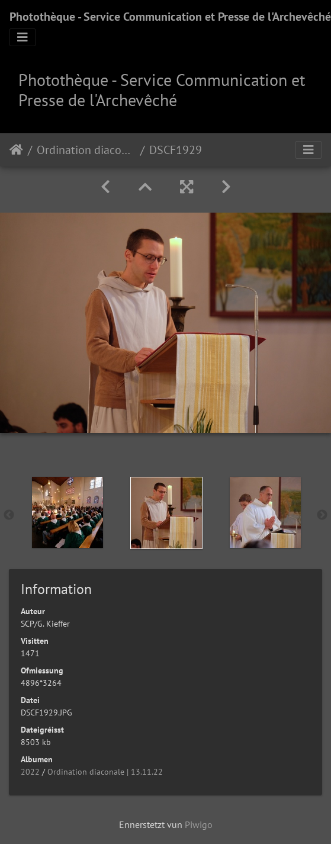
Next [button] (322, 515)
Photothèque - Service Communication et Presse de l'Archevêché (170, 16)
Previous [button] (9, 515)
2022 (30, 771)
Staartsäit (16, 150)
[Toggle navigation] (22, 37)
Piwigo (199, 824)
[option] (67, 512)
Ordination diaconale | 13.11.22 (86, 150)
